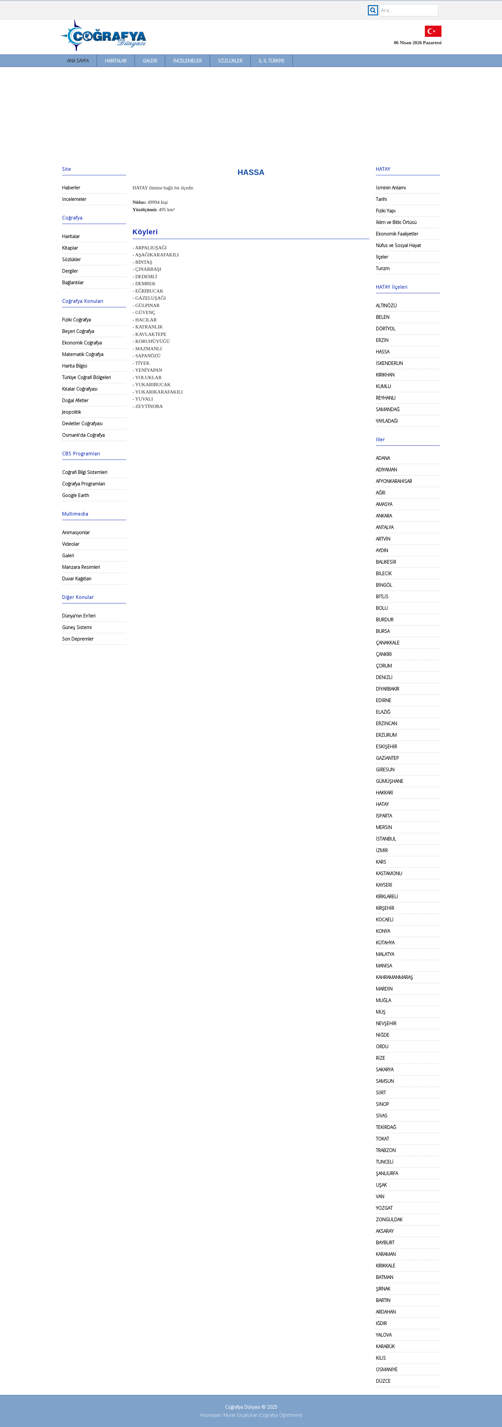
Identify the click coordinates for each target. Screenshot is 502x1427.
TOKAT (382, 1139)
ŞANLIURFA (387, 1173)
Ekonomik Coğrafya (82, 343)
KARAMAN (386, 1254)
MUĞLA (383, 1000)
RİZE (380, 1058)
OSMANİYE (387, 1369)
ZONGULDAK (389, 1219)
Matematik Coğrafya (82, 354)
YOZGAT (384, 1208)
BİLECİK (384, 573)
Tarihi (381, 199)
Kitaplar (70, 248)
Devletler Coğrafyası (82, 423)
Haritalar (115, 61)
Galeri (150, 61)
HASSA (382, 352)
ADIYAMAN (386, 470)
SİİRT (381, 1093)
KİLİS (381, 1358)
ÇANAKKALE (388, 643)
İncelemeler (187, 61)
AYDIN (382, 550)
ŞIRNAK (383, 1289)
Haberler (71, 188)
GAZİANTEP (387, 758)
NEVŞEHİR (386, 1023)
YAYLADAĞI (387, 421)
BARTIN (383, 1300)
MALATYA (385, 954)
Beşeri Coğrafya (78, 331)
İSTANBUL (386, 839)
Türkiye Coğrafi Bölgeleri (86, 377)
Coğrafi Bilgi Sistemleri (84, 472)
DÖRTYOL (385, 329)
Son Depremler (77, 639)
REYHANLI (385, 398)
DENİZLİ (384, 677)
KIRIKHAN (385, 375)
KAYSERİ (384, 885)
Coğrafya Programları (83, 484)
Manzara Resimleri (81, 567)
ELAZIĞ (383, 712)
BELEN (382, 317)
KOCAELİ (384, 920)
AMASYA (384, 504)
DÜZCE (383, 1381)
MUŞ (380, 1012)
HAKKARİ (384, 793)
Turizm (383, 268)
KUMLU (383, 386)
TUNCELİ (384, 1162)
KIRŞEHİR (385, 908)
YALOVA (384, 1335)
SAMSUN (385, 1081)
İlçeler (382, 257)
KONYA (383, 931)
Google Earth (75, 495)
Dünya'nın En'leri (78, 616)
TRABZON (386, 1150)
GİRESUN (385, 770)
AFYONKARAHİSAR (394, 481)
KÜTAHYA (385, 943)
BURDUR (384, 620)
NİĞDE (382, 1035)
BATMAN (384, 1277)
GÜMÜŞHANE (389, 781)
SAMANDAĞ (388, 409)
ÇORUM (384, 666)
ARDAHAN (386, 1312)
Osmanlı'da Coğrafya (83, 435)
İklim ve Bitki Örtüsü (396, 222)
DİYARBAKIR (387, 689)
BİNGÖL (384, 585)
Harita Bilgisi (74, 366)
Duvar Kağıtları (76, 579)
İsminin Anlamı (391, 188)
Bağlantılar (73, 282)
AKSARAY (384, 1231)
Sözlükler (230, 61)
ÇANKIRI (384, 654)
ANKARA (384, 516)
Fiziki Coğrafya (76, 320)
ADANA (383, 458)
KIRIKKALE (385, 1266)
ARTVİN (383, 539)
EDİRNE (383, 700)
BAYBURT (385, 1243)
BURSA (383, 631)
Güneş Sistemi (77, 627)
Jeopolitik (71, 412)
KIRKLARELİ (387, 896)
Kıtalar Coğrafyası (79, 389)
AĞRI (380, 493)
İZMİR (382, 850)
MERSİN (384, 827)
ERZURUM (386, 735)
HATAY (382, 804)
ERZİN (382, 340)
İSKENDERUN (389, 363)
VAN (380, 1196)
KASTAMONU (389, 873)
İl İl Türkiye (272, 61)
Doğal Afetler (75, 400)
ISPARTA (384, 816)
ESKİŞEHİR (386, 746)
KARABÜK (385, 1346)
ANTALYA (384, 527)
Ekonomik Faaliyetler (397, 234)
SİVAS (381, 1116)
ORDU (382, 1046)
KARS (381, 862)
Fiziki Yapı (385, 211)
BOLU (382, 608)
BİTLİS (382, 596)
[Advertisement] (251, 115)
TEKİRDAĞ (386, 1127)
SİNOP (382, 1104)
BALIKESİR (386, 562)
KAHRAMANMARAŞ (394, 977)
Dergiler (70, 271)
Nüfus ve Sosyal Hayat (398, 245)
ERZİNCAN (386, 723)
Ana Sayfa (78, 61)
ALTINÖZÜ (386, 306)
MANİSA (384, 966)
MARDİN (384, 989)
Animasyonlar (76, 532)
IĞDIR (381, 1323)
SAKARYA (384, 1069)
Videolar (70, 544)
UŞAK (381, 1185)
